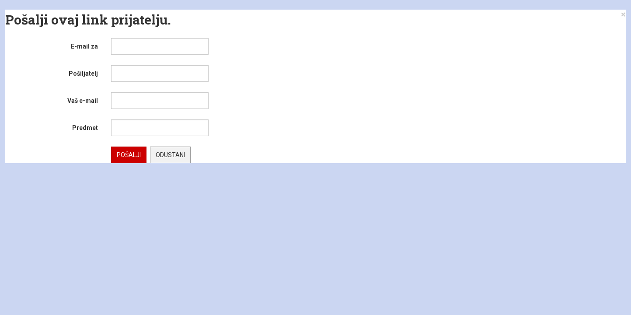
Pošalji (129, 154)
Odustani (170, 154)
